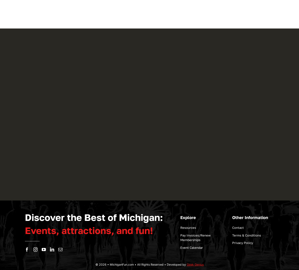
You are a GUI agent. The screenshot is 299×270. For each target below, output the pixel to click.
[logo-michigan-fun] (37, 14)
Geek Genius (195, 264)
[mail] (60, 250)
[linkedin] (52, 250)
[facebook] (27, 250)
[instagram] (35, 250)
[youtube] (44, 250)
